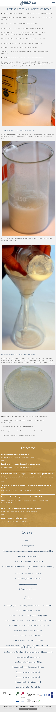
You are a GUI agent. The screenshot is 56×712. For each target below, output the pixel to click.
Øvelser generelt (28, 545)
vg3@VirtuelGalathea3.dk (31, 709)
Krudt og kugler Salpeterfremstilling (28, 662)
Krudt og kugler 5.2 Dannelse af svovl (28, 630)
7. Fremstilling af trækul (28, 589)
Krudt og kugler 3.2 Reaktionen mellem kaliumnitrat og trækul (28, 620)
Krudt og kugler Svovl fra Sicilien (28, 610)
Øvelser (28, 532)
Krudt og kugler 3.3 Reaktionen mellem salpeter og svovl (28, 625)
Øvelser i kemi (28, 540)
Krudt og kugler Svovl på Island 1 (28, 672)
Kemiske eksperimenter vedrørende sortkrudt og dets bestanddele (28, 551)
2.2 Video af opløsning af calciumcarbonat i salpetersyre (17, 130)
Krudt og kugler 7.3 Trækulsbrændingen (28, 640)
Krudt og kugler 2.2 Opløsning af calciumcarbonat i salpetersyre (28, 605)
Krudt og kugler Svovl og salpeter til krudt (28, 667)
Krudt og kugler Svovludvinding (28, 657)
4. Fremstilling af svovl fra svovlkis (28, 573)
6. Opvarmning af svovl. (28, 584)
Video (36, 597)
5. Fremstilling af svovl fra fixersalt (28, 578)
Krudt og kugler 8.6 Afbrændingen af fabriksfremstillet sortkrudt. (28, 652)
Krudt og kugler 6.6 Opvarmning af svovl (28, 635)
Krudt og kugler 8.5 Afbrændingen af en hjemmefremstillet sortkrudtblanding (28, 646)
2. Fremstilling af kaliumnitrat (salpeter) (28, 561)
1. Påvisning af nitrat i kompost (28, 556)
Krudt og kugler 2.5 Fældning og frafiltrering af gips (28, 615)
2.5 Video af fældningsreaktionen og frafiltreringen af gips (18, 354)
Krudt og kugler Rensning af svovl (28, 682)
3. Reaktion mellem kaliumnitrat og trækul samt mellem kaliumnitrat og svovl (28, 567)
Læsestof (28, 448)
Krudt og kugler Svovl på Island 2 (28, 677)
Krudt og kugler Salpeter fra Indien (28, 687)
